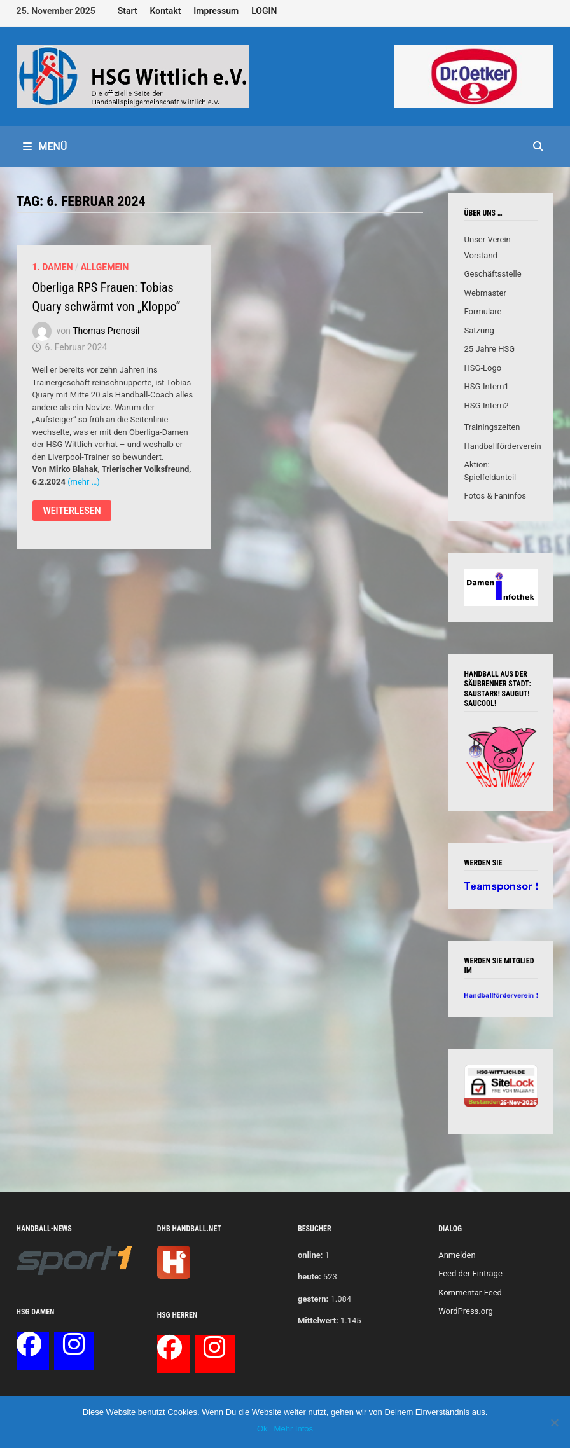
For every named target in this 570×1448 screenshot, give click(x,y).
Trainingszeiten (492, 427)
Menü (45, 147)
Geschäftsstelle (493, 274)
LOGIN (264, 11)
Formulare (483, 311)
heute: (309, 1276)
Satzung (479, 330)
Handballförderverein (502, 446)
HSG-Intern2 (486, 405)
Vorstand (480, 255)
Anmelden (457, 1255)
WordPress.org (465, 1311)
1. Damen (52, 267)
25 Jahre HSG (489, 349)
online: (310, 1255)
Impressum (216, 11)
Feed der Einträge (470, 1273)
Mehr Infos (293, 1428)
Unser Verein (487, 239)
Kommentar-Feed (470, 1292)
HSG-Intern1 (486, 386)
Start (127, 11)
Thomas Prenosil (106, 331)
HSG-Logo (483, 368)
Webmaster (485, 293)
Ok (262, 1428)
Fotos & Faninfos (495, 495)
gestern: (313, 1299)
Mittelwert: (318, 1320)
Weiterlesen (71, 512)
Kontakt (165, 11)
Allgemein (105, 267)
